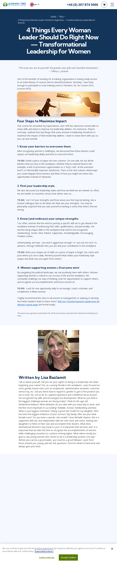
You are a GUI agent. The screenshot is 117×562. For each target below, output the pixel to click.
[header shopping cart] (104, 5)
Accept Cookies (68, 558)
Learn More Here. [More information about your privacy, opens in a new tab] (44, 552)
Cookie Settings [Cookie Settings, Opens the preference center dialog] (46, 558)
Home (53, 16)
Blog (62, 16)
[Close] (112, 549)
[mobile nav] (112, 4)
